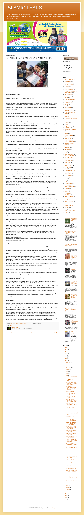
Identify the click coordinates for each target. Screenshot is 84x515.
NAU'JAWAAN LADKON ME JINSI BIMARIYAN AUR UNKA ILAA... (71, 427)
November (68, 364)
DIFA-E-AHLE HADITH (69, 102)
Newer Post (9, 332)
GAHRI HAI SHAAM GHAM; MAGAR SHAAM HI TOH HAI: (72, 413)
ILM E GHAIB (67, 132)
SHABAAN (67, 177)
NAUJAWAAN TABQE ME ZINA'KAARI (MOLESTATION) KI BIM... (71, 378)
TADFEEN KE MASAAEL (71, 468)
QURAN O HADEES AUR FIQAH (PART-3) (71, 437)
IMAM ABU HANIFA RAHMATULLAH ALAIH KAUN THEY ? (71, 309)
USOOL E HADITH (69, 205)
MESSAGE (67, 147)
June (67, 373)
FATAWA (66, 74)
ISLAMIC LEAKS (24, 7)
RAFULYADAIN (68, 167)
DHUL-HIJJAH (68, 101)
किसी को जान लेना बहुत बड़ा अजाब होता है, (74, 333)
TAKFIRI (66, 190)
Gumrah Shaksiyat (68, 109)
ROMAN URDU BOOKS (70, 170)
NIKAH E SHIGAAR (70, 416)
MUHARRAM (67, 149)
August (67, 369)
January (68, 491)
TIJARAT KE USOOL (69, 201)
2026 (66, 347)
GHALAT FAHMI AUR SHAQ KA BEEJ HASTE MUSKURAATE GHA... (71, 476)
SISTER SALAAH (68, 183)
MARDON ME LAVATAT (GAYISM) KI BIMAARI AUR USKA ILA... (71, 383)
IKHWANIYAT (67, 127)
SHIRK (66, 181)
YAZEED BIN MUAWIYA (70, 210)
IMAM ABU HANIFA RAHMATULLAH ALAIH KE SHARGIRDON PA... (71, 400)
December (68, 362)
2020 (66, 353)
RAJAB (66, 168)
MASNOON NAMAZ (70, 391)
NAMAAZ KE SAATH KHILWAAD (70, 397)
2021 (66, 351)
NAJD (66, 151)
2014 (66, 360)
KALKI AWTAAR (68, 138)
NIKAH (66, 152)
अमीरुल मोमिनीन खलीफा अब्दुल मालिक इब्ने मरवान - (74, 283)
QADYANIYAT (68, 162)
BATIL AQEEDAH (68, 92)
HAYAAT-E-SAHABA (69, 121)
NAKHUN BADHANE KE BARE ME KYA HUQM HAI (74, 255)
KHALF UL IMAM (68, 140)
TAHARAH (67, 188)
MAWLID (66, 146)
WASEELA (67, 207)
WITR (66, 209)
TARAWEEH (67, 194)
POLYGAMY (67, 159)
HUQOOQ (67, 124)
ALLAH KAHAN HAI (69, 83)
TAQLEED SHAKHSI (69, 193)
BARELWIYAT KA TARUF (70, 91)
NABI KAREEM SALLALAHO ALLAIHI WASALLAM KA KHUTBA (71, 232)
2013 (66, 493)
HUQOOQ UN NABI (69, 126)
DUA (66, 105)
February (68, 489)
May (67, 375)
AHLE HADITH (68, 81)
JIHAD (11, 325)
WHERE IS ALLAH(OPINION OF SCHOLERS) (71, 245)
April (67, 485)
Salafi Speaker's (68, 173)
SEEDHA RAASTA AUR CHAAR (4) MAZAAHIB (71, 461)
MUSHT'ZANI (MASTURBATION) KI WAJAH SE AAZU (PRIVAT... (71, 388)
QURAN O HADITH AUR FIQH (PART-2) (71, 434)
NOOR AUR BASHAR (69, 154)
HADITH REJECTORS (69, 110)
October (68, 366)
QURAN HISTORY (69, 164)
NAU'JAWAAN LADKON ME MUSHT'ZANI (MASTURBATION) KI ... (71, 419)
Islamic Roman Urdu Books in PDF (74, 219)
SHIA (66, 180)
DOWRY (66, 104)
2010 (66, 499)
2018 (66, 355)
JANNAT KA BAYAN (70, 459)
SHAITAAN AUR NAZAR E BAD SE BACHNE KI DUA (71, 472)
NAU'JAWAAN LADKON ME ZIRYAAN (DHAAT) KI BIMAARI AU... (71, 423)
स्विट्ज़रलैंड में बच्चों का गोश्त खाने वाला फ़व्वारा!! (74, 321)
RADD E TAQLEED (69, 165)
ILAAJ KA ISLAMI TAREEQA (71, 129)
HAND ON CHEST (68, 115)
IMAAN (66, 133)
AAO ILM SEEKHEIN (69, 79)
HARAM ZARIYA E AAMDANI (71, 118)
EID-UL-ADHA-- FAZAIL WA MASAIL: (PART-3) (74, 296)
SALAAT (66, 172)
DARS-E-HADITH (68, 96)
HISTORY (67, 122)
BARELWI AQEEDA (69, 89)
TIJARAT (66, 199)
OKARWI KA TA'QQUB (69, 155)
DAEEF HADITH (68, 94)
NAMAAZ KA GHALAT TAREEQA (70, 394)
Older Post (56, 332)
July (67, 371)
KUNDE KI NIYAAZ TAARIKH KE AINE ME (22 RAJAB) (71, 456)
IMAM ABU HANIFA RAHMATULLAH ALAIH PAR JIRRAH (71, 405)
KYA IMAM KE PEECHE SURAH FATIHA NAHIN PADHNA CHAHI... (71, 440)
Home (32, 332)
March (67, 487)
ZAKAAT (66, 212)
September (68, 367)
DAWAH (66, 97)
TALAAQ (66, 191)
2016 (66, 356)
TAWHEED (67, 198)
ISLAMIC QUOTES (69, 135)
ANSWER (67, 86)
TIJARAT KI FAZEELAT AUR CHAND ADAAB (71, 203)
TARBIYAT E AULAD (69, 196)
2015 (66, 358)
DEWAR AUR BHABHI (74, 269)
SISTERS (67, 185)
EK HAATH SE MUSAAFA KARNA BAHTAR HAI (71, 452)
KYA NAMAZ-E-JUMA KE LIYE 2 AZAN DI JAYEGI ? (71, 482)
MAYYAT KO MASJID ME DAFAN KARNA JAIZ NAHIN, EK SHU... (71, 449)
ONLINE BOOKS (68, 157)
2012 (66, 495)
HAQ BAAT (67, 116)
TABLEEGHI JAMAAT (69, 186)
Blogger (54, 507)
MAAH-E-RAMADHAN (69, 141)
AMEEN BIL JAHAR (69, 84)
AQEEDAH (67, 88)
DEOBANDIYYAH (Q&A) (70, 99)
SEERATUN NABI (68, 175)
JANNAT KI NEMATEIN (71, 467)
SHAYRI (66, 178)
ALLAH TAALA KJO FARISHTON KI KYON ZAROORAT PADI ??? (71, 445)
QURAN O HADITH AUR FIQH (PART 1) (71, 431)
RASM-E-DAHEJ (69, 479)
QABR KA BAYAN (68, 160)
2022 (66, 349)
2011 (66, 497)
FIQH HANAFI (68, 107)
